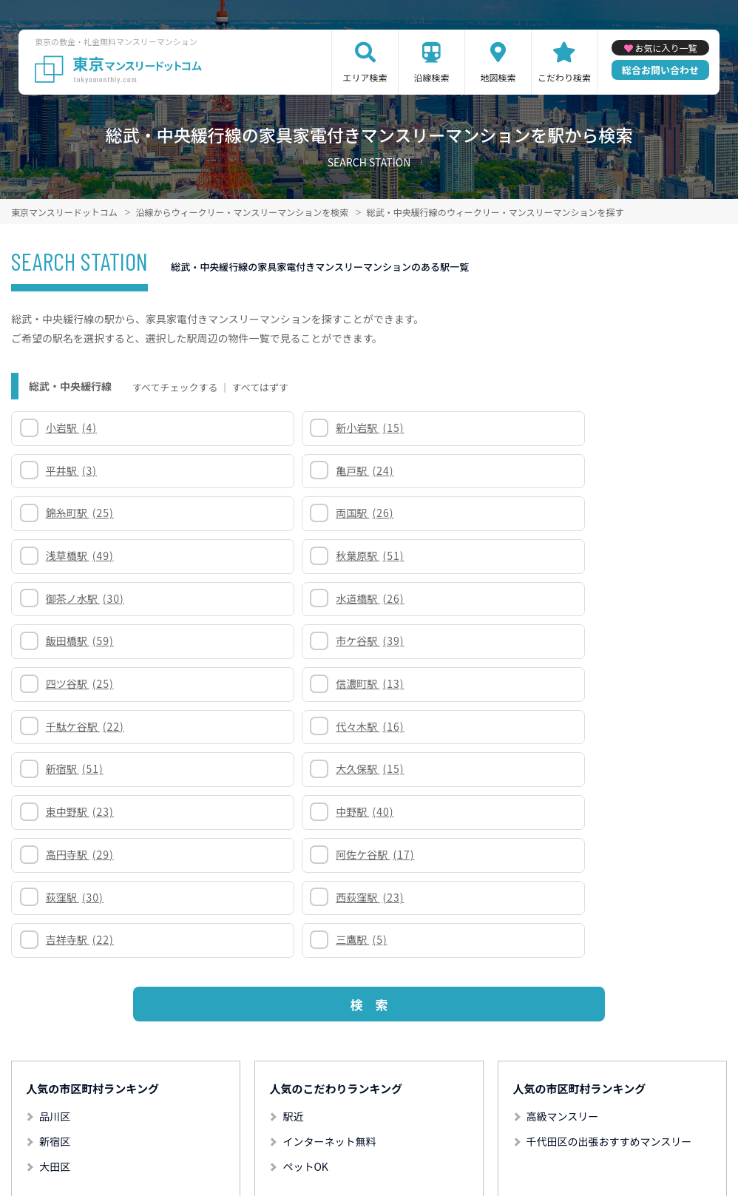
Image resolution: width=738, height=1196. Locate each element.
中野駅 (623, 598)
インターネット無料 (329, 885)
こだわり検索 (564, 77)
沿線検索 (432, 77)
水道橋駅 (265, 512)
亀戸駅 (623, 427)
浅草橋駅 (447, 470)
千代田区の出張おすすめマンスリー (609, 885)
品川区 (54, 860)
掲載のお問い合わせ (569, 1134)
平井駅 (438, 427)
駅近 (292, 860)
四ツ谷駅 (84, 555)
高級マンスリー (563, 860)
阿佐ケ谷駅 (270, 640)
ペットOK (305, 910)
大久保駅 (265, 598)
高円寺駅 (84, 640)
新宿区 (54, 885)
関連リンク (147, 1134)
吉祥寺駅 (84, 683)
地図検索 (498, 77)
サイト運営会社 (473, 1134)
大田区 (54, 910)
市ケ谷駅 (629, 512)
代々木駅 (629, 555)
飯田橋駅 (447, 512)
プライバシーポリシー (370, 1134)
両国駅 (260, 470)
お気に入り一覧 (666, 47)
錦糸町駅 (84, 470)
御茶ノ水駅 (89, 512)
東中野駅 (447, 598)
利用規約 (284, 1134)
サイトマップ (218, 1134)
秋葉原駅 (629, 470)
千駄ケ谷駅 (452, 555)
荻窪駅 (441, 640)
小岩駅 (75, 427)
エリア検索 (365, 77)
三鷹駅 (256, 683)
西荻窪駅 (629, 640)
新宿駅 (78, 598)
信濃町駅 (265, 555)
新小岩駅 (265, 427)
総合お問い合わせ (660, 70)
